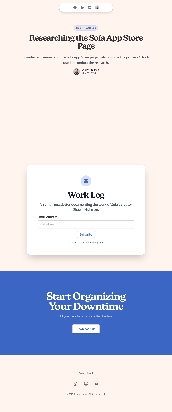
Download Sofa (86, 329)
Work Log (91, 28)
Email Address (47, 217)
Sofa (81, 373)
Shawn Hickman (90, 69)
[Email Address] (86, 224)
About (90, 373)
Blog (78, 28)
